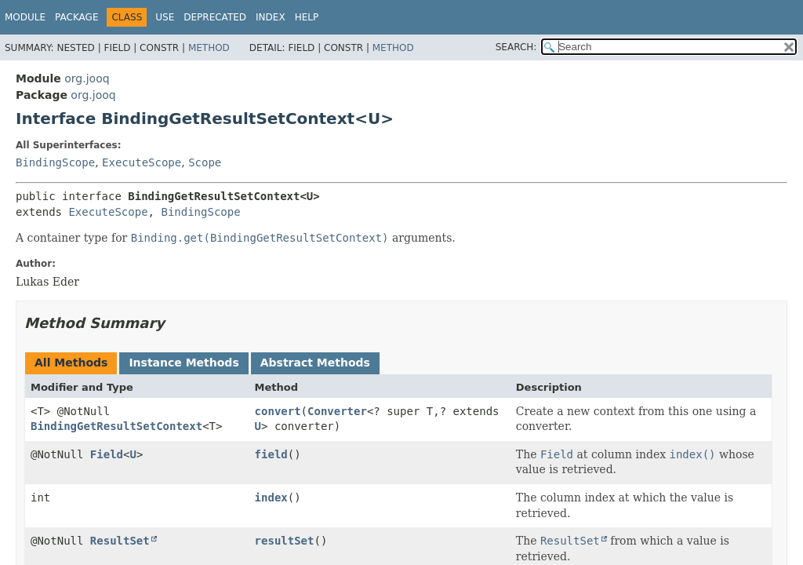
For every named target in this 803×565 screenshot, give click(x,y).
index (271, 497)
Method (209, 47)
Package (76, 17)
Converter (337, 411)
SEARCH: (516, 47)
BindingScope (55, 162)
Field (106, 454)
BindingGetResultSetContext (116, 426)
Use (164, 17)
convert (278, 411)
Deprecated (214, 17)
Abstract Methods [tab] (315, 362)
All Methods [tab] (71, 362)
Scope (204, 162)
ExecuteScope (141, 162)
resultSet (284, 540)
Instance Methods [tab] (183, 362)
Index (270, 17)
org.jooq (86, 78)
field (271, 454)
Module (25, 17)
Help (307, 17)
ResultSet (120, 540)
